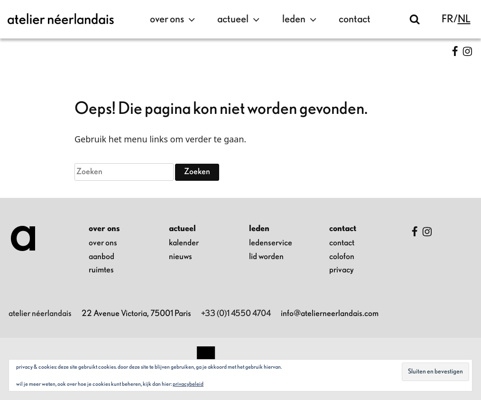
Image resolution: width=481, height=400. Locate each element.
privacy (341, 270)
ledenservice (270, 243)
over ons (173, 19)
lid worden (266, 256)
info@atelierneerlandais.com (330, 313)
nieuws (180, 256)
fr (447, 19)
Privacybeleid (188, 384)
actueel (239, 19)
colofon (341, 256)
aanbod (101, 256)
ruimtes (101, 270)
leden (300, 19)
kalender (184, 243)
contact (354, 19)
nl (464, 19)
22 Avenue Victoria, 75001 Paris (136, 313)
